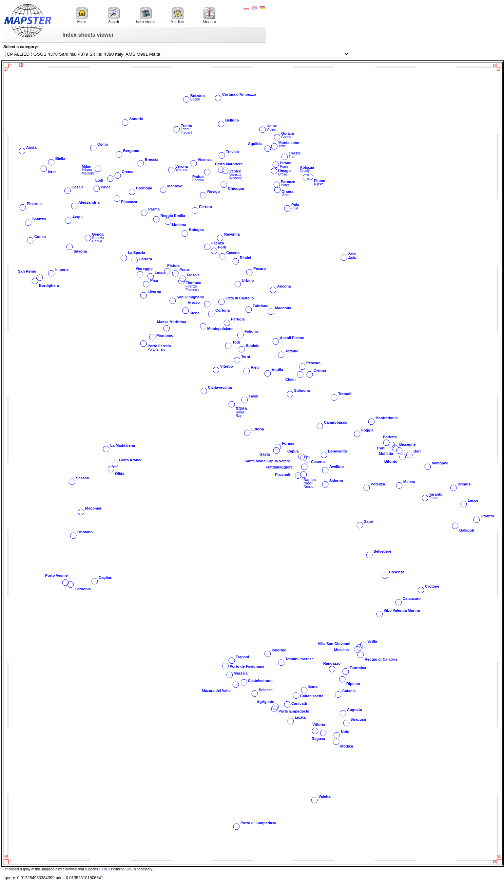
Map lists (177, 15)
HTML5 (104, 869)
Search (114, 15)
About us (209, 15)
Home (82, 15)
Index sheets (145, 15)
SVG (128, 869)
